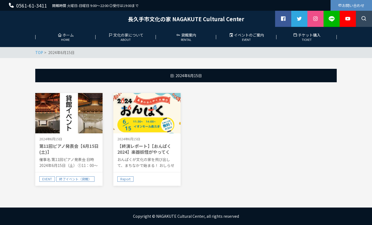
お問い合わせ (351, 5)
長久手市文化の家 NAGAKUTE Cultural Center (186, 19)
